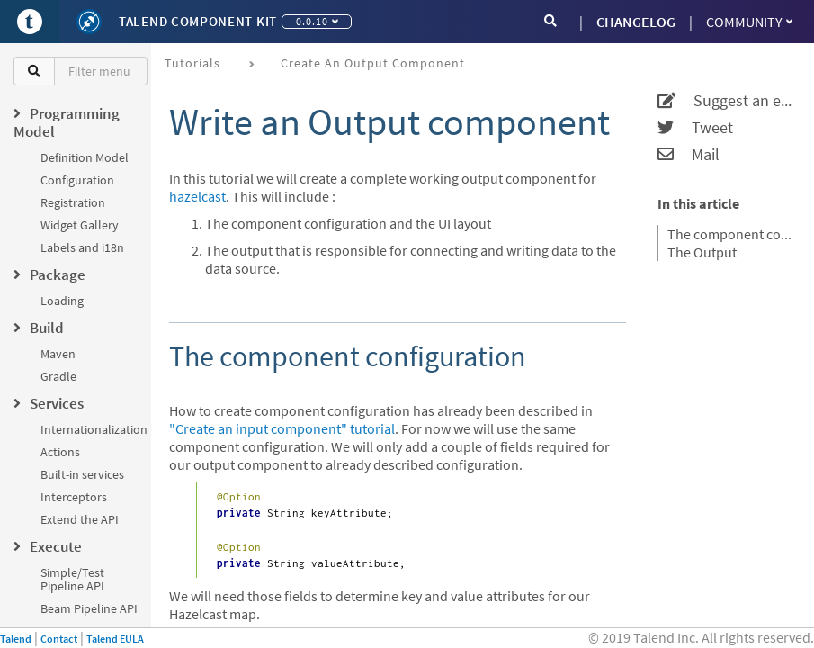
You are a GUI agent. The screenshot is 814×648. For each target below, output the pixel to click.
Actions (60, 452)
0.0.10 (317, 21)
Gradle (58, 376)
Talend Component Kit (198, 21)
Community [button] (749, 22)
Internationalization (94, 429)
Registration (72, 202)
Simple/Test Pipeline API (72, 579)
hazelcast (197, 196)
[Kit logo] (89, 21)
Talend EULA (115, 638)
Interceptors (73, 497)
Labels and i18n (82, 247)
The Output (702, 252)
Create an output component (373, 63)
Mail (688, 155)
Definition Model (84, 157)
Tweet (695, 128)
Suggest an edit (724, 101)
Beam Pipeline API (89, 608)
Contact (58, 638)
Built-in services (82, 474)
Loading (62, 300)
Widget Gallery (79, 225)
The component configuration (729, 234)
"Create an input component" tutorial (282, 428)
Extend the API (79, 519)
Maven (58, 354)
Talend (15, 638)
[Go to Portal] (29, 21)
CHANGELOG (635, 22)
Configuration (77, 180)
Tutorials (192, 63)
